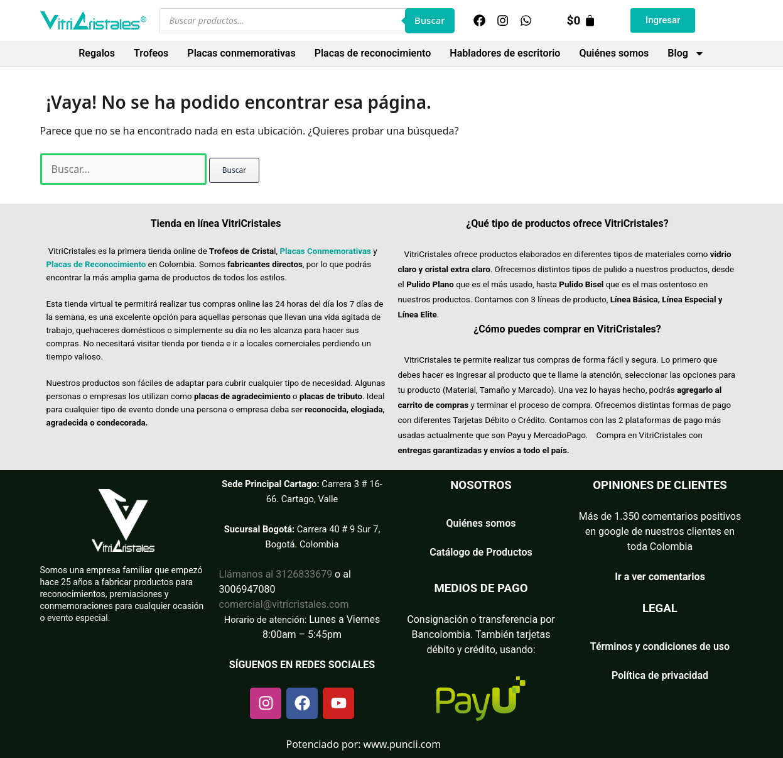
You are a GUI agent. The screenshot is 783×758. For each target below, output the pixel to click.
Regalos (96, 53)
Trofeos (151, 53)
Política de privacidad (660, 675)
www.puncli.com (402, 744)
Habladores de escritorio (505, 53)
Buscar (429, 20)
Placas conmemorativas (241, 53)
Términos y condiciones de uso (660, 646)
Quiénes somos (614, 53)
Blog (685, 53)
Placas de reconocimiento (373, 53)
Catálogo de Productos (480, 552)
